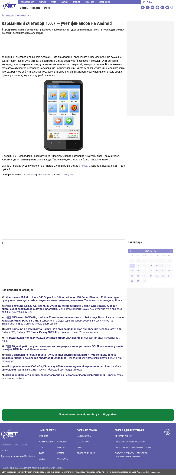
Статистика (83, 442)
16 (144, 271)
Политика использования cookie (133, 447)
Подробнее (110, 414)
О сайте (4, 450)
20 (169, 271)
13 (169, 266)
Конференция (27, 1)
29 (138, 281)
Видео (42, 459)
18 (157, 271)
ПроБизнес (104, 1)
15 (138, 271)
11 (157, 266)
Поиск (80, 447)
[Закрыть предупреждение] (170, 472)
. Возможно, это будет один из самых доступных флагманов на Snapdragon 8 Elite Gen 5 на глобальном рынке (63, 320)
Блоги (47, 7)
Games (42, 1)
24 (151, 276)
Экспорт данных (86, 453)
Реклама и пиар (123, 436)
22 (138, 276)
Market (76, 1)
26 (163, 276)
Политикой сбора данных (149, 472)
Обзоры (24, 7)
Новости (36, 7)
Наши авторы (84, 436)
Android (46, 174)
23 (144, 276)
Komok (64, 1)
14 (132, 271)
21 (132, 276)
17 (151, 271)
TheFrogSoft (67, 174)
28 (132, 281)
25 (157, 276)
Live (41, 447)
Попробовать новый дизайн (79, 415)
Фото (53, 1)
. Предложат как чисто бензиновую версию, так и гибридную (63, 357)
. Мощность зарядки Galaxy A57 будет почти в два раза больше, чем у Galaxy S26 (62, 308)
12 (163, 266)
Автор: (30, 174)
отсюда (83, 165)
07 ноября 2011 (24, 15)
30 (144, 281)
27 (169, 276)
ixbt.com (43, 436)
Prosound (89, 1)
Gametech (62, 442)
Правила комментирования (130, 442)
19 (163, 271)
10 (151, 266)
